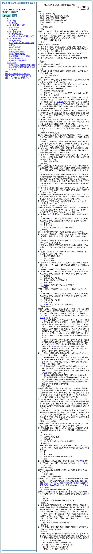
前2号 (46, 227)
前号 (53, 346)
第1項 (51, 148)
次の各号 (55, 315)
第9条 (62, 423)
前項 (51, 141)
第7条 (54, 423)
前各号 (46, 285)
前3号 (46, 305)
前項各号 (60, 102)
